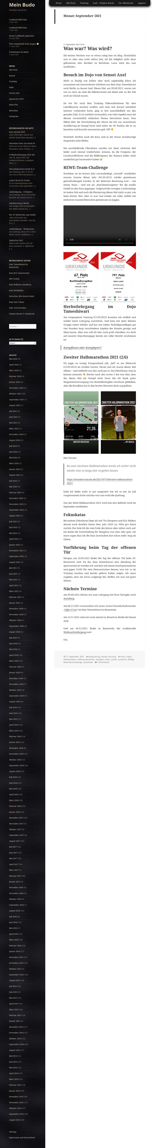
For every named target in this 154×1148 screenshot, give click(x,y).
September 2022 (16, 510)
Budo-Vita (13, 104)
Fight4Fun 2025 (16, 240)
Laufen (114, 659)
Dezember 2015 (16, 957)
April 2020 (13, 655)
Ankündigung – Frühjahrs (20, 192)
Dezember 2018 (16, 748)
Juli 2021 (13, 568)
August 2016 (14, 910)
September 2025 (16, 399)
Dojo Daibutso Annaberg (20, 284)
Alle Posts (13, 69)
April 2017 (13, 864)
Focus (122, 656)
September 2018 (16, 765)
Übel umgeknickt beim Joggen (24, 44)
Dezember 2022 (16, 498)
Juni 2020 (13, 643)
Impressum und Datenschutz (22, 1137)
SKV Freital (14, 279)
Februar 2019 (15, 736)
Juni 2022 (13, 527)
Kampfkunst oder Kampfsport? (82, 347)
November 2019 (16, 684)
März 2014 (14, 1079)
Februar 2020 (15, 666)
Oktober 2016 (15, 899)
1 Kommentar (103, 662)
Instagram (13, 116)
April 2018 (13, 794)
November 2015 (16, 963)
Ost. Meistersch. (126, 3)
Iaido (11, 87)
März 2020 (14, 661)
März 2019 (14, 730)
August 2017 (14, 841)
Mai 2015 (13, 998)
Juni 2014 (13, 1062)
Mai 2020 (13, 649)
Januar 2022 (14, 545)
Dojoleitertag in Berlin (19, 203)
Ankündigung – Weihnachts (21, 229)
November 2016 (16, 893)
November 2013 (16, 1102)
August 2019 (14, 701)
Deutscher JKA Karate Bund (21, 296)
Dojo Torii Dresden (17, 308)
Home (59, 3)
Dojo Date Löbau (16, 302)
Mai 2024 (13, 457)
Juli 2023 (13, 481)
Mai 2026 (13, 359)
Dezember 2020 (16, 608)
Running (112, 656)
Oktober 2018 (15, 759)
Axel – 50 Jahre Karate (103, 3)
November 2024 (16, 434)
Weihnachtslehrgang (74, 632)
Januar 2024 (14, 469)
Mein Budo (22, 4)
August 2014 (14, 1050)
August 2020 (14, 632)
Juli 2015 (13, 986)
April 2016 (13, 934)
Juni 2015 (13, 992)
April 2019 (13, 725)
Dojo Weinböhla (16, 290)
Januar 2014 (14, 1091)
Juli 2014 (13, 1056)
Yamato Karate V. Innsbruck (21, 313)
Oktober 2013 (15, 1108)
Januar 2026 (14, 382)
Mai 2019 (13, 719)
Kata (108, 659)
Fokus (129, 656)
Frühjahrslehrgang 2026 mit (22, 154)
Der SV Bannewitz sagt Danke (22, 214)
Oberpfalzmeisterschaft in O (21, 169)
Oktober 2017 (15, 829)
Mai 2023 (13, 486)
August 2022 (14, 515)
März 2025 (14, 428)
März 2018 (14, 800)
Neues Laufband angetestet (21, 36)
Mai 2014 (13, 1067)
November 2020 (16, 614)
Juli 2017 (13, 846)
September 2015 (16, 974)
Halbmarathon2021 (86, 659)
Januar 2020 (14, 672)
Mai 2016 (13, 928)
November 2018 (16, 754)
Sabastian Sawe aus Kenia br (22, 143)
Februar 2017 (15, 876)
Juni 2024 (13, 452)
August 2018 (14, 771)
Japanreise (143, 3)
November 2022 (16, 504)
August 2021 (14, 562)
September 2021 (16, 556)
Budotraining (94, 656)
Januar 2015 (14, 1021)
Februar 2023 (15, 492)
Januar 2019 (14, 742)
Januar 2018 (14, 812)
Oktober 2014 (15, 1038)
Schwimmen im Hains (19, 52)
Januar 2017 (14, 881)
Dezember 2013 (16, 1096)
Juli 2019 (13, 707)
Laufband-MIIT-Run (18, 19)
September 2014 (16, 1044)
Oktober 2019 (15, 690)
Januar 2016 (14, 951)
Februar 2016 (15, 945)
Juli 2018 (13, 777)
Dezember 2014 (16, 1027)
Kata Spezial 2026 (17, 132)
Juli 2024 (13, 446)
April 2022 (13, 539)
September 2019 (16, 695)
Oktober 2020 (15, 620)
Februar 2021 (15, 597)
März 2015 (14, 1009)
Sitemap (12, 1131)
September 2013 (16, 1114)
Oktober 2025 (15, 393)
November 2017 (16, 823)
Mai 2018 (13, 788)
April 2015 (13, 1003)
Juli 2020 (13, 637)
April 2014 (13, 1073)
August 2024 (14, 440)
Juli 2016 (13, 916)
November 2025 (16, 388)
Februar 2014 (15, 1085)
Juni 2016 (13, 922)
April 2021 (13, 585)
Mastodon (13, 110)
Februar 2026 (15, 376)
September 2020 (16, 626)
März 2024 (14, 463)
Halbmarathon (69, 659)
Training (13, 81)
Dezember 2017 (16, 817)
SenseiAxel (88, 662)
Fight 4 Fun (71, 609)
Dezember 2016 (16, 887)
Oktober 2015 (15, 969)
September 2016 (16, 905)
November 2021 (16, 550)
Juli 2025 (13, 411)
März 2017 (14, 870)
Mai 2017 (13, 858)
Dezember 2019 (16, 678)
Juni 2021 (13, 574)
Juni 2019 (13, 713)
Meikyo (131, 659)
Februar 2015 (15, 1015)
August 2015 (14, 980)
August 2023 (14, 475)
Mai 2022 (13, 533)
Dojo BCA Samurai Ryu (19, 273)
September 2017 (16, 835)
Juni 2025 (13, 417)
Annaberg (68, 598)
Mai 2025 (13, 422)
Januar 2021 (14, 603)
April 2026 (13, 364)
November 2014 (16, 1032)
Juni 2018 (13, 783)
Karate (12, 75)
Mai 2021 (13, 579)
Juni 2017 (13, 852)
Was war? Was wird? (87, 48)
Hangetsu (100, 659)
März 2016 (14, 939)
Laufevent (122, 659)
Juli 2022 (13, 521)
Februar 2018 (15, 806)
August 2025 (14, 405)
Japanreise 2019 (16, 99)
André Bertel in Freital (19, 180)
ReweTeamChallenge (72, 662)
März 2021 (14, 591)
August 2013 (14, 1120)
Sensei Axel (14, 93)
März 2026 (14, 370)
